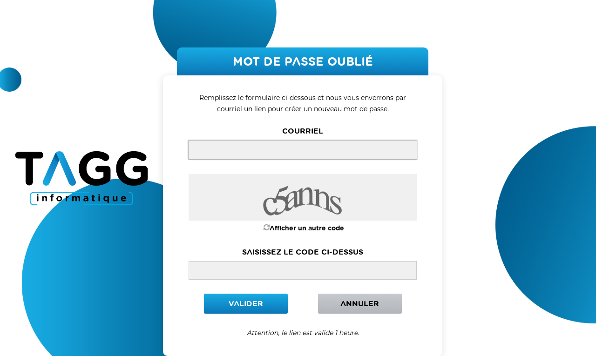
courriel (302, 131)
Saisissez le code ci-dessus (302, 252)
